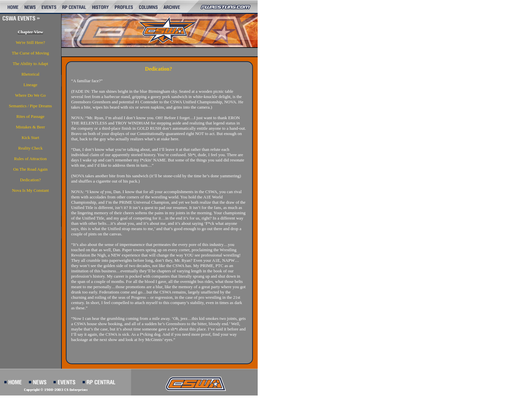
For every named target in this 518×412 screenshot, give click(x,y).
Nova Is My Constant (30, 190)
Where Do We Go (30, 95)
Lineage (30, 84)
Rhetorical (30, 74)
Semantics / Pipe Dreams (30, 105)
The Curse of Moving (30, 53)
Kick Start (30, 137)
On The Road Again (30, 169)
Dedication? (30, 179)
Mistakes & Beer (30, 126)
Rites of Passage (30, 116)
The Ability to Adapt (30, 63)
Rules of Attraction (30, 158)
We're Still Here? (30, 42)
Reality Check (30, 148)
